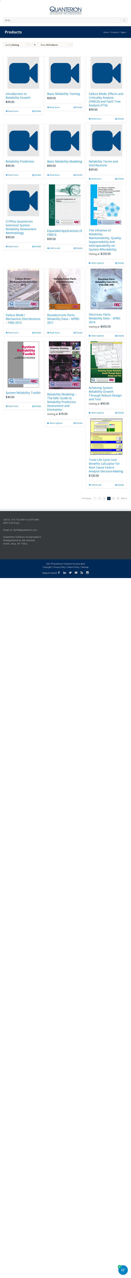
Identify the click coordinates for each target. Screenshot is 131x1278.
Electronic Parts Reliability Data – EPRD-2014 (105, 318)
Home (106, 32)
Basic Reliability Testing (63, 94)
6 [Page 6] (118, 498)
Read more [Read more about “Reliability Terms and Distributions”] (96, 178)
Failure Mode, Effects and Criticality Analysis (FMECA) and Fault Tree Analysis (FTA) (106, 99)
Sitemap (85, 567)
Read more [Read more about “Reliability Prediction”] (13, 175)
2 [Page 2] (99, 498)
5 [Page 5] (113, 498)
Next (123, 498)
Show (49, 45)
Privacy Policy (60, 567)
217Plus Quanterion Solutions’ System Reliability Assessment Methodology (21, 227)
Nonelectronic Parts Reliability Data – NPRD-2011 (63, 319)
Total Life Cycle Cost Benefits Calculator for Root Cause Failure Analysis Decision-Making (106, 465)
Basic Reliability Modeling (64, 161)
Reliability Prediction (20, 161)
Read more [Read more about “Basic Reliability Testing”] (55, 107)
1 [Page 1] (95, 498)
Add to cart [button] (55, 248)
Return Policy (73, 567)
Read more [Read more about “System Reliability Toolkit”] (13, 406)
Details (38, 111)
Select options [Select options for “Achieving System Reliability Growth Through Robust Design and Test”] (97, 412)
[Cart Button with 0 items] (123, 1270)
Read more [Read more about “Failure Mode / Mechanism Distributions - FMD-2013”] (13, 332)
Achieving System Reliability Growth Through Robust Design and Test (105, 393)
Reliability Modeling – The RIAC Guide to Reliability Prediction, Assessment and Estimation (62, 401)
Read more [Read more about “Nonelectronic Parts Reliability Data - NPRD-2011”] (55, 332)
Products (114, 32)
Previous (87, 498)
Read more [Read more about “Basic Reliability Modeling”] (55, 175)
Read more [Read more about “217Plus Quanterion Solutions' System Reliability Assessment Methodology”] (13, 246)
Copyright (47, 567)
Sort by (12, 45)
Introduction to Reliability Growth (18, 95)
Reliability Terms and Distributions (103, 163)
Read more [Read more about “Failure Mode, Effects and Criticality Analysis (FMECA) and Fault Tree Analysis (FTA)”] (96, 118)
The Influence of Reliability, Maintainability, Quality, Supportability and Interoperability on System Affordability (105, 239)
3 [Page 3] (104, 498)
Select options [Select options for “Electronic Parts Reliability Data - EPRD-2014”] (97, 335)
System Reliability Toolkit (23, 393)
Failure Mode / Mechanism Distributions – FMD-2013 (23, 319)
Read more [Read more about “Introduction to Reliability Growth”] (13, 111)
